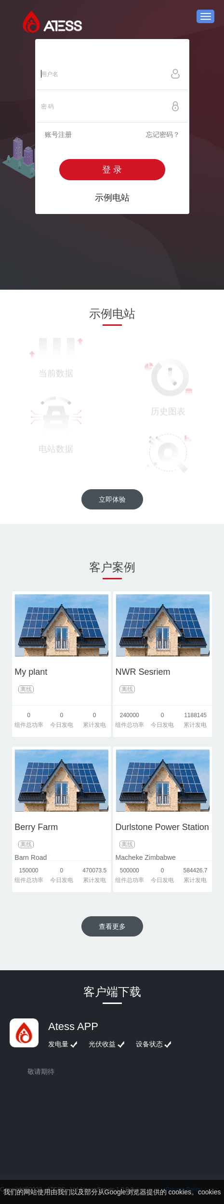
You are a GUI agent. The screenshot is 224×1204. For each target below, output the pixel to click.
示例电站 (112, 197)
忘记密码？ (163, 134)
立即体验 (112, 499)
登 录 (112, 169)
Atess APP (73, 1026)
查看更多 (112, 926)
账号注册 (58, 134)
